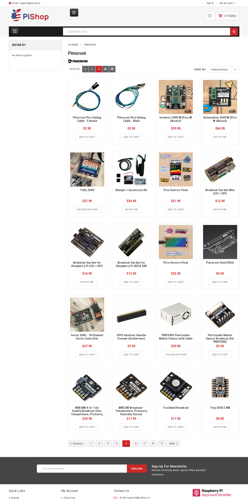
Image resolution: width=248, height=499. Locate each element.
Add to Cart (87, 137)
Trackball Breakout (176, 407)
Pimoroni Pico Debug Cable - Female (87, 119)
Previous (76, 444)
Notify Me (220, 137)
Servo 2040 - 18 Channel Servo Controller (87, 337)
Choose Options (87, 209)
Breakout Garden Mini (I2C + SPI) (220, 191)
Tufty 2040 (87, 190)
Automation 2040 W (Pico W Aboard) (220, 119)
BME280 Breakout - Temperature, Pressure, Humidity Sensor (131, 411)
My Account (227, 3)
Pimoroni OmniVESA (220, 262)
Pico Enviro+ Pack (175, 190)
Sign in (210, 3)
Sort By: (200, 69)
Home (74, 44)
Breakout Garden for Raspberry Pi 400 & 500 (131, 264)
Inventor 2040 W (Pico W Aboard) (176, 119)
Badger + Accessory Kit (131, 190)
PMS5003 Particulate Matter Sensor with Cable (176, 337)
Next (174, 444)
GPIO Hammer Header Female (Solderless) (132, 337)
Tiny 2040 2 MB (220, 407)
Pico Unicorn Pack (175, 262)
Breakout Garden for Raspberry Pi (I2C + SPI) (87, 264)
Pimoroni (90, 44)
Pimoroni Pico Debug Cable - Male (131, 119)
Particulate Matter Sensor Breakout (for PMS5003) (220, 338)
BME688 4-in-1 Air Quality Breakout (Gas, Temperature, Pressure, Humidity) (87, 412)
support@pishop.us (30, 3)
